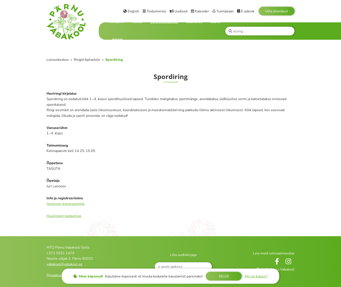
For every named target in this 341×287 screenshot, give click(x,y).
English (131, 11)
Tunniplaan (223, 11)
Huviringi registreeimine (66, 203)
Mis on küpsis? (256, 276)
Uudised (178, 11)
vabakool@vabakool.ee (64, 264)
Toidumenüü (154, 11)
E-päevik (245, 11)
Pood (117, 40)
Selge (224, 276)
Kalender (200, 11)
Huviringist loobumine (64, 216)
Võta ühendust (276, 11)
